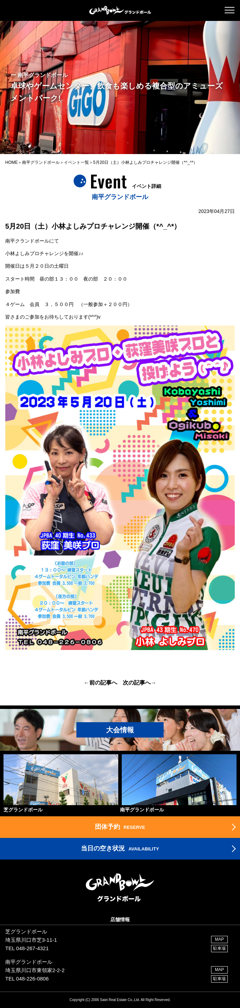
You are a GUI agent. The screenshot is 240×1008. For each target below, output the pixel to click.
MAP (219, 939)
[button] (230, 10)
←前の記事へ (100, 683)
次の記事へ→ (139, 683)
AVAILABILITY (120, 848)
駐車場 (219, 948)
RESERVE (120, 826)
